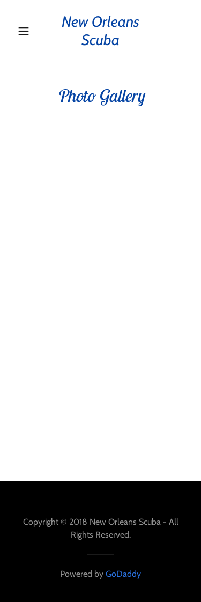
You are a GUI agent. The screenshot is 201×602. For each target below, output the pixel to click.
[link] (100, 31)
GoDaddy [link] (123, 574)
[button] (24, 31)
